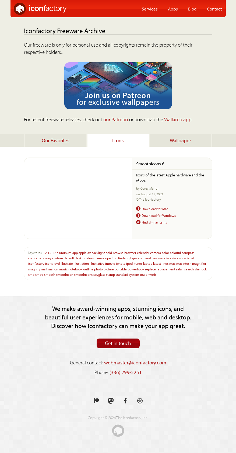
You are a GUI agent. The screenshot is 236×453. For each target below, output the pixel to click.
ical (184, 258)
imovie (110, 263)
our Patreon (115, 119)
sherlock (201, 269)
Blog (192, 9)
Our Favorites (55, 140)
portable (121, 269)
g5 (129, 258)
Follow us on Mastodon (111, 401)
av (89, 252)
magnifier (199, 263)
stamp (110, 274)
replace (150, 269)
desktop (80, 258)
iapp (169, 258)
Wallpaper (180, 140)
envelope (104, 258)
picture (109, 269)
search (189, 269)
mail (44, 269)
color (165, 252)
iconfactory (36, 263)
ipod (129, 263)
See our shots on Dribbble (140, 401)
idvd (57, 263)
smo (31, 274)
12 (45, 252)
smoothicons (83, 274)
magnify (34, 269)
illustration (81, 263)
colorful (175, 252)
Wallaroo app (178, 119)
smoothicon (64, 274)
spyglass (99, 274)
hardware (158, 258)
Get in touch (118, 343)
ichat (190, 258)
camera (155, 252)
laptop (147, 263)
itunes (137, 263)
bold (108, 252)
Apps (173, 9)
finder (122, 258)
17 (54, 252)
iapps (177, 258)
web (152, 274)
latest (157, 263)
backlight (98, 252)
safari (180, 269)
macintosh (183, 263)
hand (147, 258)
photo (98, 269)
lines (165, 263)
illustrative (97, 263)
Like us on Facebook (125, 401)
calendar (143, 252)
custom (57, 258)
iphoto (120, 263)
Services (150, 9)
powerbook (136, 269)
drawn (91, 258)
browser (130, 252)
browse (118, 252)
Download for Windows (159, 215)
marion (53, 269)
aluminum (64, 252)
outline (88, 269)
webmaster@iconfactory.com (135, 362)
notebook (75, 269)
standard (122, 274)
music (63, 269)
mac (172, 263)
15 (49, 252)
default (69, 258)
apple (83, 252)
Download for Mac (155, 208)
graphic (137, 258)
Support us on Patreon (96, 401)
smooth (49, 274)
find (114, 258)
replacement (166, 269)
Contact (214, 9)
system (134, 274)
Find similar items (154, 222)
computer (35, 258)
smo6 (39, 274)
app (75, 252)
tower (144, 274)
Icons (118, 140)
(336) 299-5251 (126, 372)
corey (47, 258)
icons (49, 263)
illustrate (67, 263)
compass (188, 252)
